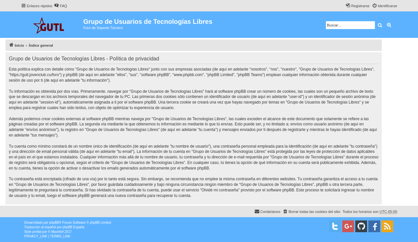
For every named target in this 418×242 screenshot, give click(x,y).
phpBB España (73, 227)
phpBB (54, 222)
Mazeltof (57, 232)
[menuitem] (60, 6)
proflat (36, 232)
